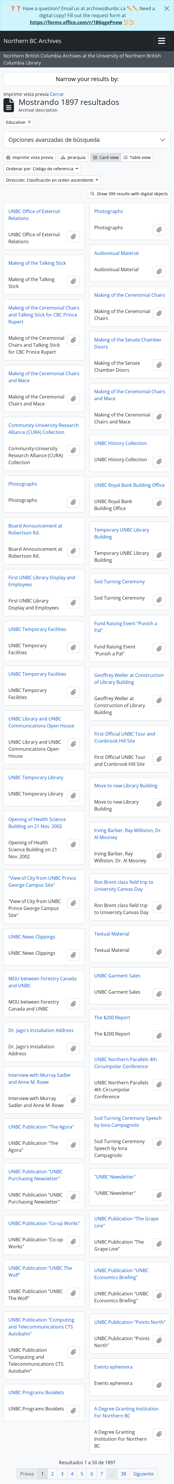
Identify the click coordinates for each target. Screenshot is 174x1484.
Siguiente (143, 1474)
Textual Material (111, 934)
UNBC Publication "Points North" (130, 1322)
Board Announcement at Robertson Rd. (35, 529)
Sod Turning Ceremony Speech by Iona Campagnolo (128, 1121)
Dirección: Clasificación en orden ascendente (50, 180)
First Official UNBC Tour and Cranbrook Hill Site (124, 737)
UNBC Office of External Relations (34, 214)
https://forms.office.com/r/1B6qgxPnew (76, 22)
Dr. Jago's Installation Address (41, 1030)
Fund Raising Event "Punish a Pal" (125, 627)
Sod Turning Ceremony (119, 581)
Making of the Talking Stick (37, 263)
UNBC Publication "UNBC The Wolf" (40, 1271)
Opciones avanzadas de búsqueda (54, 140)
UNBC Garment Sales (117, 975)
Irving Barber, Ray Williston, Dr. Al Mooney (128, 834)
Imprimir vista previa (29, 157)
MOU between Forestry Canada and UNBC (42, 982)
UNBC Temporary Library (35, 777)
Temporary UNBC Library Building (121, 533)
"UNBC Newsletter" (114, 1177)
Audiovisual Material (116, 253)
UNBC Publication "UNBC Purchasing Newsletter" (35, 1175)
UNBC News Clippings (31, 937)
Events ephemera (113, 1367)
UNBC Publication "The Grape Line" (126, 1222)
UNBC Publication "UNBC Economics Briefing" (121, 1274)
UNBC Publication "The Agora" (41, 1127)
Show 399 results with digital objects (129, 193)
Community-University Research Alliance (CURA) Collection (43, 428)
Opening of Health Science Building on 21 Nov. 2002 (37, 822)
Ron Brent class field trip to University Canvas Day (123, 885)
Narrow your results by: (87, 79)
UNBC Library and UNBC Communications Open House (41, 722)
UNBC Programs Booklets (36, 1392)
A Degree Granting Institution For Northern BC (126, 1412)
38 (123, 1474)
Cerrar (57, 94)
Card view (106, 157)
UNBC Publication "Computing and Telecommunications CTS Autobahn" (41, 1327)
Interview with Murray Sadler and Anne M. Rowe (39, 1078)
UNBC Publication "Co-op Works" (44, 1223)
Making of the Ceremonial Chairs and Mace (43, 377)
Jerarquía (73, 157)
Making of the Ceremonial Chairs (129, 295)
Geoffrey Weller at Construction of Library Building (129, 678)
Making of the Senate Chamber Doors (128, 343)
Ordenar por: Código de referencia (40, 168)
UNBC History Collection (120, 443)
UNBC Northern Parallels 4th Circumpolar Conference (125, 1063)
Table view (137, 157)
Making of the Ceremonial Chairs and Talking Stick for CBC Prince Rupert (43, 315)
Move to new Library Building (125, 785)
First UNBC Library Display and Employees (41, 581)
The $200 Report (112, 1017)
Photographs (108, 211)
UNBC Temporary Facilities (37, 629)
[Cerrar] (167, 8)
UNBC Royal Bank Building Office (129, 485)
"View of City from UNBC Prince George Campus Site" (42, 881)
